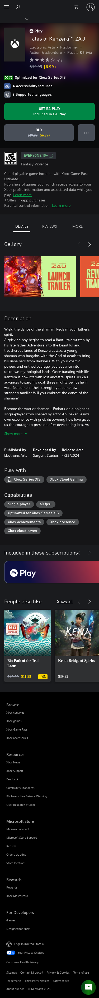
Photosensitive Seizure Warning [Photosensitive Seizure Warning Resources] (26, 796)
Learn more (22, 194)
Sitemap (11, 972)
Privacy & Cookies (58, 972)
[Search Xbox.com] (18, 7)
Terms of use (81, 972)
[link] (27, 646)
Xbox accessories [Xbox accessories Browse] (17, 738)
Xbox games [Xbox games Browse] (14, 721)
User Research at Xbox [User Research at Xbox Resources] (20, 804)
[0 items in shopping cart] (78, 7)
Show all (65, 601)
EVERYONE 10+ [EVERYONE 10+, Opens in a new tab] (38, 155)
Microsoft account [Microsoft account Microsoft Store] (17, 829)
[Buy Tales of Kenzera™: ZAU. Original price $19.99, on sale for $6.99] (39, 132)
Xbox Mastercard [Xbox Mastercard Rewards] (17, 896)
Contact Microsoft (31, 972)
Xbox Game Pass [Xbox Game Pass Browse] (16, 729)
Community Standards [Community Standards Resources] (20, 787)
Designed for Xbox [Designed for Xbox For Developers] (18, 928)
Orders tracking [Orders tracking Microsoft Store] (16, 854)
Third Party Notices (37, 980)
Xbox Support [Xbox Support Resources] (14, 770)
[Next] (89, 244)
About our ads (15, 989)
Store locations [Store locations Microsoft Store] (16, 863)
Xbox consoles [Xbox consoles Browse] (15, 712)
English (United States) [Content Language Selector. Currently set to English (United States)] (29, 944)
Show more (16, 433)
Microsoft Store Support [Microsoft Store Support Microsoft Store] (21, 837)
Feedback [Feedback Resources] (12, 779)
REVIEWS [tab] (49, 226)
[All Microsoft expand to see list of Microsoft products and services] (6, 7)
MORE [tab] (77, 226)
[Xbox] (14, 18)
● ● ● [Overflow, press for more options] (86, 132)
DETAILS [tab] (21, 226)
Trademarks (13, 980)
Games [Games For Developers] (10, 920)
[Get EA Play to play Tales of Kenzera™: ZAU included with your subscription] (49, 111)
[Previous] (79, 244)
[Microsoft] (49, 4)
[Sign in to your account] (90, 7)
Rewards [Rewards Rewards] (11, 887)
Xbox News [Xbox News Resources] (13, 762)
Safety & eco (61, 980)
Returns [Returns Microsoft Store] (11, 846)
